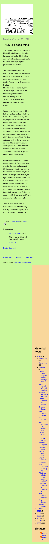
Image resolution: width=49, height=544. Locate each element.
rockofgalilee (45, 534)
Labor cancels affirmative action (43, 387)
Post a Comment (9, 248)
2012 (39, 356)
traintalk (44, 538)
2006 (39, 521)
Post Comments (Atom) (22, 262)
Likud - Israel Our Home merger (42, 436)
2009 (39, 514)
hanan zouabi (42, 419)
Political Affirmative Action (43, 394)
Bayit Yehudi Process (43, 495)
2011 (39, 509)
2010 (39, 511)
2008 (39, 516)
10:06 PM (12, 243)
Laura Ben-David (15, 233)
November (43, 363)
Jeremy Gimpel (42, 501)
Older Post (29, 258)
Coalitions (42, 462)
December (43, 359)
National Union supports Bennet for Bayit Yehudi (43, 377)
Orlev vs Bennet (42, 408)
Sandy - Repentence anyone (43, 402)
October (42, 367)
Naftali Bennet (42, 505)
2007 (39, 518)
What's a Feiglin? (43, 444)
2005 (39, 523)
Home (18, 258)
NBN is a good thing (42, 453)
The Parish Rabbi (43, 448)
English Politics (42, 459)
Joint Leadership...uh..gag (43, 468)
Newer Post (7, 258)
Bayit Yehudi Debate (42, 413)
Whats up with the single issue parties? (43, 477)
